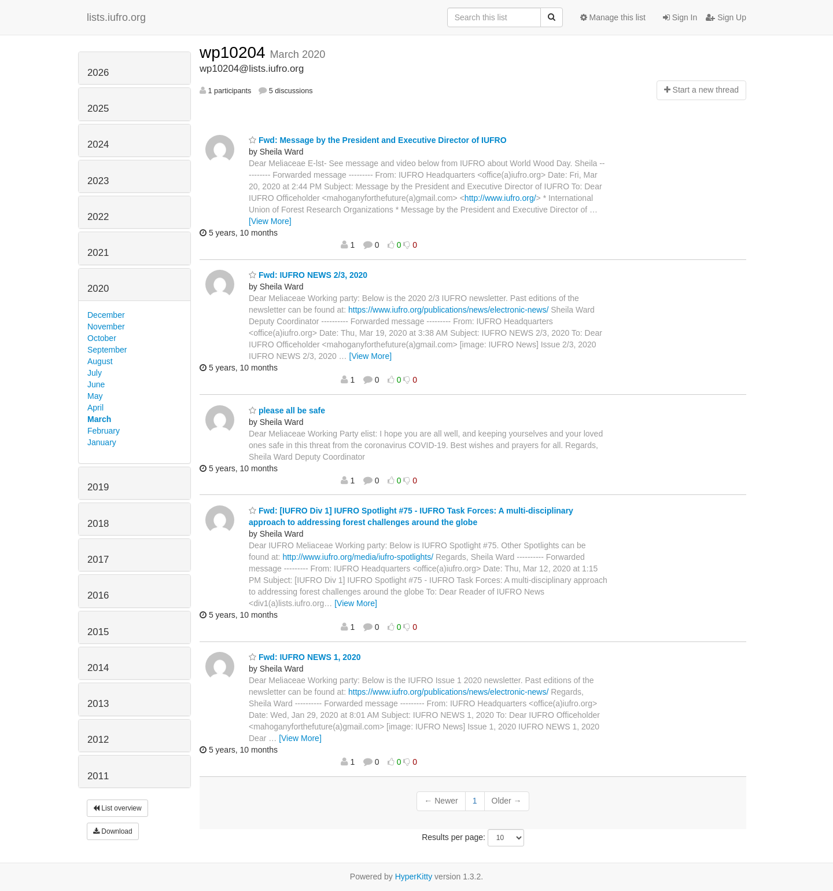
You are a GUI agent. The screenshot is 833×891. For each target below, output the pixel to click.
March (99, 419)
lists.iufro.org (116, 17)
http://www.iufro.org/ (500, 198)
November (106, 326)
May (94, 396)
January (101, 442)
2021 (98, 252)
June (96, 384)
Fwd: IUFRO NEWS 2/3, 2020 (308, 275)
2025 (98, 108)
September (107, 349)
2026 (98, 72)
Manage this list (613, 17)
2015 (98, 631)
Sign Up (726, 17)
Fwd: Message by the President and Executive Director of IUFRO (378, 140)
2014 (98, 667)
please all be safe (287, 410)
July (94, 372)
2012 (98, 739)
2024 (98, 144)
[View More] (270, 221)
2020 (98, 288)
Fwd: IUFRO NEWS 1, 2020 (304, 657)
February (103, 430)
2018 (98, 523)
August (100, 361)
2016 (98, 595)
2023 (98, 180)
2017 (98, 559)
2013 (98, 703)
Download (112, 831)
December (106, 315)
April (95, 407)
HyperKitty (414, 876)
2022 (98, 216)
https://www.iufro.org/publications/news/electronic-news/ (448, 309)
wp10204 (235, 52)
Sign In (680, 17)
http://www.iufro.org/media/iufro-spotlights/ (357, 557)
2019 (98, 487)
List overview (117, 808)
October (101, 338)
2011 (98, 776)
